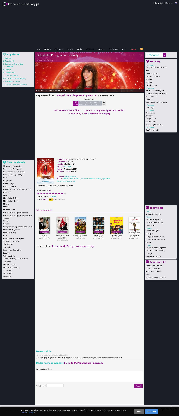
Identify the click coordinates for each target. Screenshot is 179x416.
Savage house (151, 119)
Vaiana (148, 242)
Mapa (124, 49)
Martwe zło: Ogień (153, 231)
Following (6, 192)
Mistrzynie (149, 233)
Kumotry (149, 116)
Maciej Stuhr (68, 179)
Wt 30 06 (86, 103)
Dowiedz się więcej (28, 412)
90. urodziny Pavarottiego (13, 166)
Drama (44, 235)
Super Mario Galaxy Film (12, 250)
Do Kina (70, 49)
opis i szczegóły (56, 90)
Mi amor (149, 79)
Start (39, 49)
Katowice (153, 55)
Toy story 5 (150, 107)
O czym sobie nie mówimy (155, 250)
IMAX (148, 274)
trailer (65, 90)
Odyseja (149, 253)
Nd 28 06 (76, 103)
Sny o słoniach (151, 122)
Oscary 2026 (113, 49)
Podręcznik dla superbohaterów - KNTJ (18, 227)
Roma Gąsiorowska (81, 179)
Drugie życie (150, 113)
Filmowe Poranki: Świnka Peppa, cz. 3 (17, 189)
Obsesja (8, 70)
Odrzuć (139, 411)
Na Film (79, 49)
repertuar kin (45, 90)
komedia (67, 166)
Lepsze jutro (134, 235)
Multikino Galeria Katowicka (156, 277)
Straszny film (98, 235)
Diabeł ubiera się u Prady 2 (62, 236)
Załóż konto (168, 3)
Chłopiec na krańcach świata (156, 67)
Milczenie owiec (9, 210)
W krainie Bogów (9, 264)
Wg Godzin (90, 49)
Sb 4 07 (104, 103)
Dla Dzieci (101, 49)
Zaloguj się (157, 3)
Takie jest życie (116, 235)
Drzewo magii (8, 183)
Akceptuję (151, 411)
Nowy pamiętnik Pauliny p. (155, 236)
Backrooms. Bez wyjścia (155, 90)
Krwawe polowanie (153, 76)
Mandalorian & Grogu (11, 198)
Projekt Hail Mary (9, 233)
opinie (71, 90)
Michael (6, 207)
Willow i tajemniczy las (154, 124)
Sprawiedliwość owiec (80, 235)
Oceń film (53, 196)
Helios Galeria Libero (153, 271)
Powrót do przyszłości (11, 230)
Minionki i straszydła (153, 214)
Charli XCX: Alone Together (156, 248)
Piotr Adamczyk (69, 181)
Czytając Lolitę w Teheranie (156, 93)
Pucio (5, 235)
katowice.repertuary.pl (23, 4)
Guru (147, 70)
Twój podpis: (41, 385)
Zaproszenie (150, 225)
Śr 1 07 (91, 103)
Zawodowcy (7, 276)
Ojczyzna (149, 99)
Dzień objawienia (152, 130)
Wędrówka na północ (154, 219)
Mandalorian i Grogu (12, 81)
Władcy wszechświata (11, 267)
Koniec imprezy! (151, 73)
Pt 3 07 (99, 103)
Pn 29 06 (81, 103)
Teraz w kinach (16, 162)
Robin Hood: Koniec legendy (156, 102)
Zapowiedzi (59, 49)
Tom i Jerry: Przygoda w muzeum (15, 259)
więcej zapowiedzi (154, 256)
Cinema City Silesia (153, 268)
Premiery (47, 49)
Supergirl (149, 82)
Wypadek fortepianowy (154, 222)
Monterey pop (151, 96)
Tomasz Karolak (95, 179)
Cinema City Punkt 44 (154, 266)
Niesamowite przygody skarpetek (16, 212)
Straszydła (9, 67)
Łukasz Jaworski (48, 60)
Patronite (133, 49)
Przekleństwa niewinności (155, 239)
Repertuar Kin (158, 261)
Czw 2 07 (95, 103)
